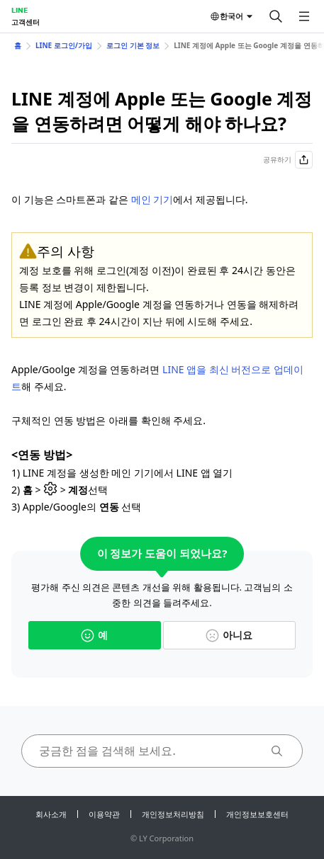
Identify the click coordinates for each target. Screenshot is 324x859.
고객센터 (25, 22)
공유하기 (288, 160)
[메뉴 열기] (304, 16)
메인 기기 (152, 199)
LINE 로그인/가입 (63, 45)
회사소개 (51, 814)
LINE (19, 10)
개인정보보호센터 (257, 814)
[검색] (276, 16)
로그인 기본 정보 (133, 45)
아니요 (229, 635)
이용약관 (104, 814)
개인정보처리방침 (173, 814)
